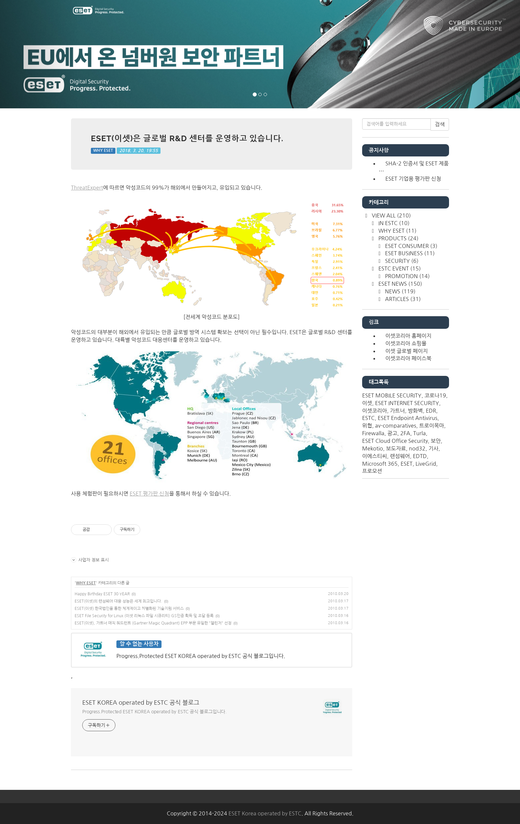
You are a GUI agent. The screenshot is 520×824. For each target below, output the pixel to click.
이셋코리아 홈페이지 (408, 335)
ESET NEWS (399, 283)
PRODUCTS (398, 238)
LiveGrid (426, 463)
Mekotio (372, 448)
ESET (407, 463)
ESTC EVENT (399, 268)
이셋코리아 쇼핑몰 (405, 343)
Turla (419, 433)
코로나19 (435, 395)
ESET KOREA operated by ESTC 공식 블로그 (140, 703)
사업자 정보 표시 (90, 559)
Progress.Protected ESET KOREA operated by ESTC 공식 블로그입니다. (154, 711)
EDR (431, 410)
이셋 (367, 403)
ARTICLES (402, 299)
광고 (392, 433)
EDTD (420, 456)
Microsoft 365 (380, 463)
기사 (433, 448)
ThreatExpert (87, 187)
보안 (436, 440)
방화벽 (415, 410)
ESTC (368, 418)
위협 (367, 425)
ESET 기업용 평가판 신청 (413, 178)
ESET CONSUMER (410, 246)
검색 (440, 124)
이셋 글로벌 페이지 (406, 351)
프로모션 (372, 471)
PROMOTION (407, 276)
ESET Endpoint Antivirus (407, 418)
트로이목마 (431, 425)
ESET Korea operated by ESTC (264, 813)
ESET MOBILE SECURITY (392, 395)
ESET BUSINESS (409, 253)
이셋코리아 (374, 410)
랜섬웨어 (400, 456)
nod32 (417, 448)
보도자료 (396, 448)
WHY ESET (103, 150)
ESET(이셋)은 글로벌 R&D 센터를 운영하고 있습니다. (187, 138)
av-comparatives (395, 425)
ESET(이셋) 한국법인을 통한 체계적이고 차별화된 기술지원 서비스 (129, 609)
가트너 (397, 410)
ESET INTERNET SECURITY (407, 403)
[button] (39, 54)
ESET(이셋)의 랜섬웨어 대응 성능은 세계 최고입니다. (118, 601)
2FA (405, 433)
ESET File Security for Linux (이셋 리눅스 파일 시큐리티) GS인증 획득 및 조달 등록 (144, 616)
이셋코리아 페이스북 (408, 358)
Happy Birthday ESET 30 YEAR (102, 594)
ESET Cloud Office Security (395, 440)
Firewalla (373, 433)
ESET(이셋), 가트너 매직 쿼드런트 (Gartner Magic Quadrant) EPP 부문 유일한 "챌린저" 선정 (153, 623)
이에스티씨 (374, 456)
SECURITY (401, 261)
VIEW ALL (390, 215)
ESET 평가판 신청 (149, 493)
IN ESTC (393, 223)
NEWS (400, 291)
